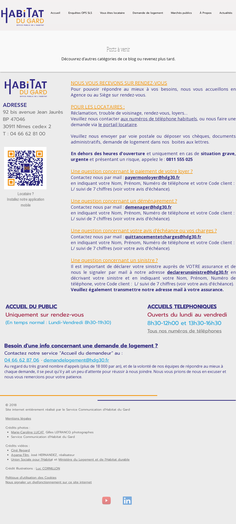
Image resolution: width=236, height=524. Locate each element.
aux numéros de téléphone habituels (159, 119)
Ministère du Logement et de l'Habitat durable (94, 459)
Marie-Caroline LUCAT (27, 432)
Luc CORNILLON (48, 468)
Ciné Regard (20, 450)
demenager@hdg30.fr (148, 207)
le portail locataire (117, 124)
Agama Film (20, 455)
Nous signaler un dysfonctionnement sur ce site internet (49, 482)
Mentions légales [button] (18, 418)
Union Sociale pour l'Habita (31, 459)
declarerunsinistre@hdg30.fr (197, 272)
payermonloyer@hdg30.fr (152, 177)
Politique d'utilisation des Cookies (31, 477)
